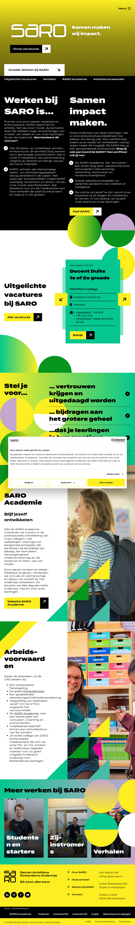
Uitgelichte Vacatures (20, 79)
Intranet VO (80, 914)
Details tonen (113, 474)
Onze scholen (81, 879)
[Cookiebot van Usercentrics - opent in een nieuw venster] (113, 441)
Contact (77, 894)
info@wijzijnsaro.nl (111, 876)
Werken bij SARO (83, 887)
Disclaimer (125, 921)
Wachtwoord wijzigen (117, 914)
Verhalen (49, 79)
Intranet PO (60, 914)
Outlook (43, 914)
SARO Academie (74, 79)
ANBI (88, 921)
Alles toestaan (106, 482)
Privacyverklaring (105, 921)
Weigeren (29, 482)
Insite (95, 914)
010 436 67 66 (109, 872)
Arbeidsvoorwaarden (108, 79)
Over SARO (79, 872)
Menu (122, 8)
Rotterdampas (33, 691)
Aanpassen (67, 482)
